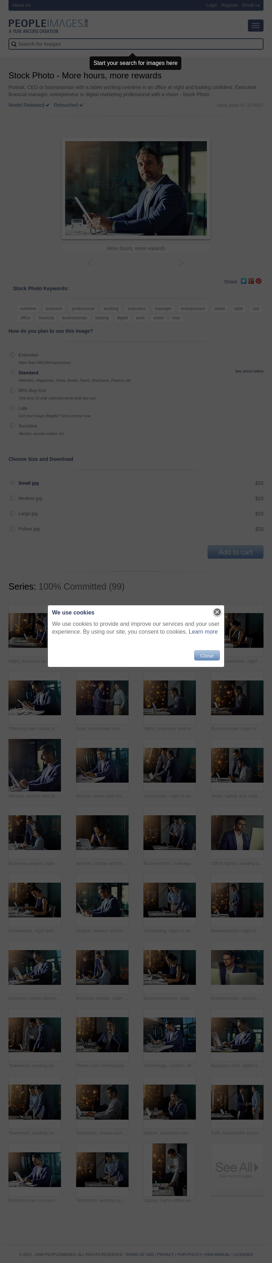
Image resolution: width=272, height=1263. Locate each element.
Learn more (203, 632)
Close (207, 655)
